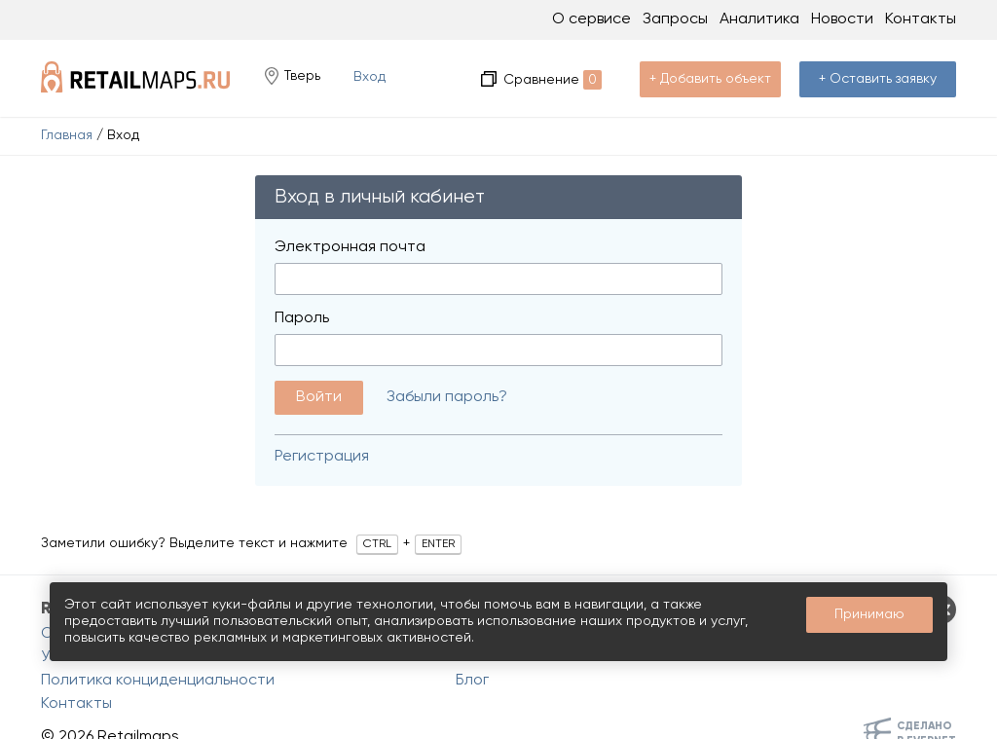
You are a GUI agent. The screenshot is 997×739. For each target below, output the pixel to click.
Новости (842, 19)
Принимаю (869, 614)
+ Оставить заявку (878, 79)
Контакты (920, 19)
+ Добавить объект (710, 79)
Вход (369, 77)
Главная (66, 135)
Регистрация (322, 456)
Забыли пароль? (447, 397)
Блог (472, 680)
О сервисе (591, 19)
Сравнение (552, 80)
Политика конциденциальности (158, 680)
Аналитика (759, 19)
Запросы (675, 19)
